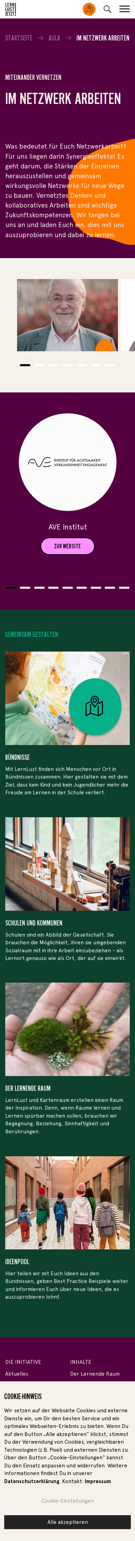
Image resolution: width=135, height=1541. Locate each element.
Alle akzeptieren (67, 1522)
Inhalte (80, 1362)
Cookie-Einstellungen (68, 1501)
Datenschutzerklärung (31, 1481)
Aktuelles (16, 1374)
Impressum (98, 1481)
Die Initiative (23, 1362)
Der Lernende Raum (95, 1374)
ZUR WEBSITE (67, 546)
